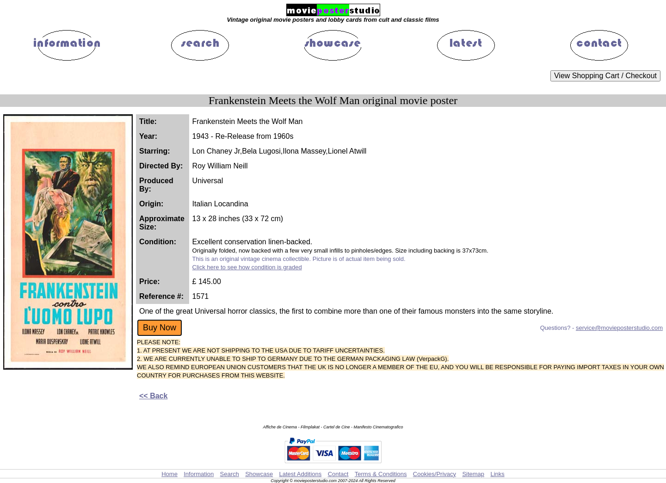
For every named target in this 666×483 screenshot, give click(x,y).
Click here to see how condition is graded (247, 267)
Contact (338, 474)
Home (169, 474)
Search (229, 474)
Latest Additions (300, 474)
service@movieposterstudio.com (619, 327)
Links (497, 474)
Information (199, 474)
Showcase (259, 474)
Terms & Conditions (381, 474)
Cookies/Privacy (434, 474)
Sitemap (473, 474)
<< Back (153, 396)
